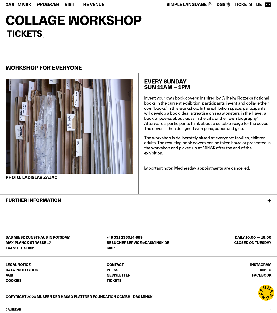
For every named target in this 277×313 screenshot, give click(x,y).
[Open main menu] (268, 4)
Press (112, 270)
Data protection (22, 270)
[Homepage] (18, 4)
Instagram (260, 265)
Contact (115, 265)
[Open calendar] (138, 309)
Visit (70, 4)
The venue (92, 4)
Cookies (14, 280)
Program (48, 4)
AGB (9, 275)
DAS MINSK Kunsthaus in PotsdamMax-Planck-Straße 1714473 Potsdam (38, 242)
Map (111, 248)
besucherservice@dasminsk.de (138, 243)
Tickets (243, 4)
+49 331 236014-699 (125, 237)
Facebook (261, 275)
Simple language (189, 4)
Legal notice (18, 265)
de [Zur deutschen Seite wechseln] (259, 4)
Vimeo (265, 270)
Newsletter (119, 275)
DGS (223, 4)
